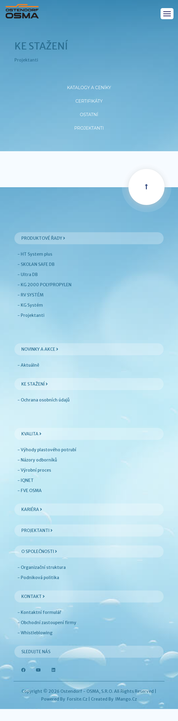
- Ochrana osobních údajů (43, 412)
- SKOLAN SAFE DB (36, 276)
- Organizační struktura (41, 579)
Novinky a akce (39, 361)
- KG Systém (30, 317)
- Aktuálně (28, 377)
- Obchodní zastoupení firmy (46, 634)
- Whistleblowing (35, 644)
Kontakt (33, 608)
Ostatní (89, 119)
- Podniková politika (38, 589)
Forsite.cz (77, 711)
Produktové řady (43, 250)
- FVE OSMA (29, 502)
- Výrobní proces (34, 482)
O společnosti (39, 563)
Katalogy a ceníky (89, 86)
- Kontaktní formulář (39, 624)
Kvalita (31, 446)
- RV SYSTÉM (30, 307)
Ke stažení (34, 396)
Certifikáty (89, 102)
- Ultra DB (27, 286)
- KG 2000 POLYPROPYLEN (44, 296)
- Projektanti (30, 327)
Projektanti (89, 135)
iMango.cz (126, 711)
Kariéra (31, 521)
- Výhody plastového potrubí (46, 461)
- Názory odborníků (37, 472)
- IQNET (25, 492)
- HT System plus (34, 266)
